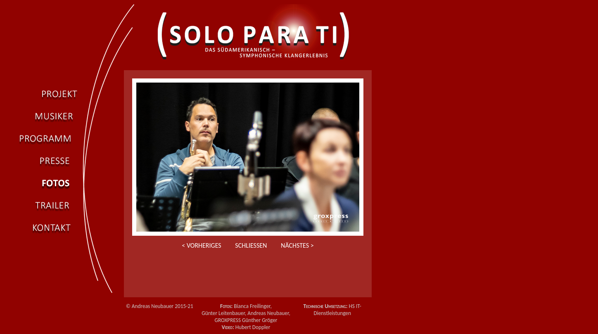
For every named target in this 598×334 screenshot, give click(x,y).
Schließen (251, 245)
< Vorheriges (201, 245)
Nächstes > (297, 245)
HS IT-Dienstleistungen (337, 310)
